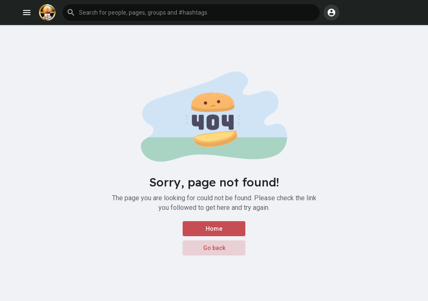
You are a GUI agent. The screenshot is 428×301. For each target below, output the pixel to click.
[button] (191, 12)
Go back (214, 248)
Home (214, 228)
